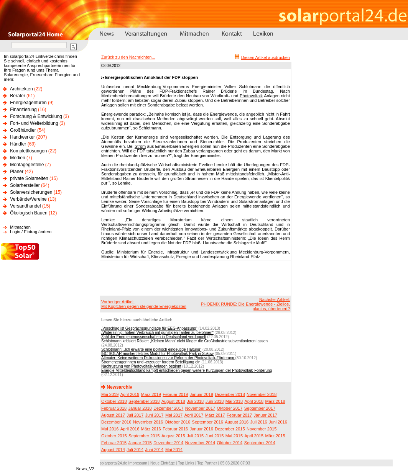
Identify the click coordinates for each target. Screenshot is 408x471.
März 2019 (151, 394)
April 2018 (254, 401)
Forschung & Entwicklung (36, 116)
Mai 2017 (174, 415)
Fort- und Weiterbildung (34, 123)
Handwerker (22, 137)
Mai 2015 (234, 435)
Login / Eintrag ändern (30, 231)
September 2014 (259, 442)
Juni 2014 (154, 449)
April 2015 (254, 435)
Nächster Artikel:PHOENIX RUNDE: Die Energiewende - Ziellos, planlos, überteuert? (245, 304)
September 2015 (144, 435)
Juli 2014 (135, 449)
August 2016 (236, 422)
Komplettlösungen (28, 151)
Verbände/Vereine (28, 199)
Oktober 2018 (114, 401)
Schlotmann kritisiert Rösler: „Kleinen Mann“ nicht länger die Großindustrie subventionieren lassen (184, 341)
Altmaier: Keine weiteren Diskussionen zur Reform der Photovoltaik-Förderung (168, 358)
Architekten (21, 89)
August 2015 (173, 435)
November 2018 (261, 394)
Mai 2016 (109, 429)
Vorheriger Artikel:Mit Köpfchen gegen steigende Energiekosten (143, 304)
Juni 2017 (154, 415)
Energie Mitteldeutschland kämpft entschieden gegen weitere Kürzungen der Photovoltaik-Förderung (186, 370)
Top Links (186, 463)
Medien (17, 157)
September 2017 (259, 408)
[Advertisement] (194, 277)
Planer (16, 171)
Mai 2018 (234, 401)
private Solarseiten (29, 178)
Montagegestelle (27, 164)
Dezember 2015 (230, 429)
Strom (140, 146)
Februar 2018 (114, 408)
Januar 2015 (140, 442)
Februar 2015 (114, 442)
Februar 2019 (175, 394)
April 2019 (130, 394)
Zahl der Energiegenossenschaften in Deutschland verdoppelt (153, 337)
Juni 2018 (215, 401)
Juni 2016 (278, 422)
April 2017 (194, 415)
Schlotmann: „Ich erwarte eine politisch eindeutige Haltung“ (151, 349)
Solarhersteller (24, 185)
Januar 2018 (140, 408)
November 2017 (200, 408)
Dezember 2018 (230, 394)
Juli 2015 (195, 435)
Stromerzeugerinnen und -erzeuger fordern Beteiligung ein (151, 362)
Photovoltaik (251, 95)
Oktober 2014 (230, 442)
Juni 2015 (215, 435)
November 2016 (148, 422)
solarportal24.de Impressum (123, 463)
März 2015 (275, 435)
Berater (17, 95)
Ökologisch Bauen (28, 213)
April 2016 (130, 429)
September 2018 (144, 401)
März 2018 (275, 401)
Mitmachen (20, 227)
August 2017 (113, 415)
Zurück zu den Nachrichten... (128, 57)
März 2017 (215, 415)
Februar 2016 (175, 429)
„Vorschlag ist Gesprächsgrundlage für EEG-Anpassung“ (149, 328)
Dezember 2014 (168, 442)
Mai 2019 (109, 394)
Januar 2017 (265, 415)
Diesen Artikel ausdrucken (265, 57)
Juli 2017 (135, 415)
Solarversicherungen (31, 192)
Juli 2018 (195, 401)
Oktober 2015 (114, 435)
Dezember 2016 (116, 422)
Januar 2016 (201, 429)
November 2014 (200, 442)
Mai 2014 (174, 449)
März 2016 (151, 429)
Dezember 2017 (168, 408)
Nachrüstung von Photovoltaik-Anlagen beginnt (141, 366)
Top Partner (207, 463)
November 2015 (261, 429)
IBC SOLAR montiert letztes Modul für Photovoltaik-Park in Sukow (157, 354)
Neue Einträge (162, 463)
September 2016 (207, 422)
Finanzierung (23, 109)
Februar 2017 (239, 415)
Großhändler (23, 130)
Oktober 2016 (177, 422)
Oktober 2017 (230, 408)
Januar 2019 (201, 394)
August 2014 (113, 449)
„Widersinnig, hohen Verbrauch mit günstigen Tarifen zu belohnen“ (157, 332)
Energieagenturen (28, 102)
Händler (18, 144)
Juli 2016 (258, 422)
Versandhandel (25, 206)
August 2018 (173, 401)
